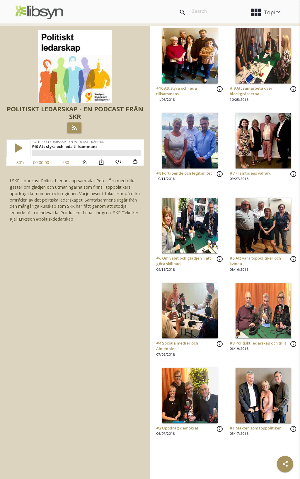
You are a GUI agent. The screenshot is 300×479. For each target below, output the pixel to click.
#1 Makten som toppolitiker (255, 428)
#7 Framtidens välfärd (251, 173)
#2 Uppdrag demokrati (178, 428)
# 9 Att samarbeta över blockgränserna (251, 91)
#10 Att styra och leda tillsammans (176, 91)
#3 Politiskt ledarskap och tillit (258, 343)
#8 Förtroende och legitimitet (184, 173)
